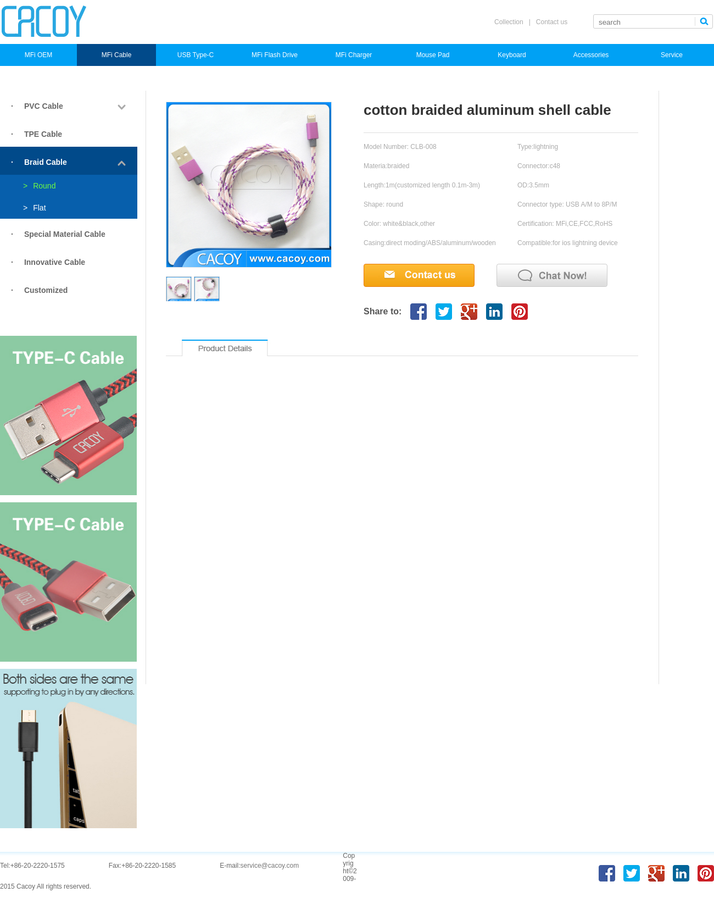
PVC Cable (43, 106)
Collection (508, 22)
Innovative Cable (54, 262)
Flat (34, 207)
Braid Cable (45, 162)
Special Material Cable (64, 234)
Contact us (551, 22)
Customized (46, 290)
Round (39, 185)
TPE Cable (43, 134)
